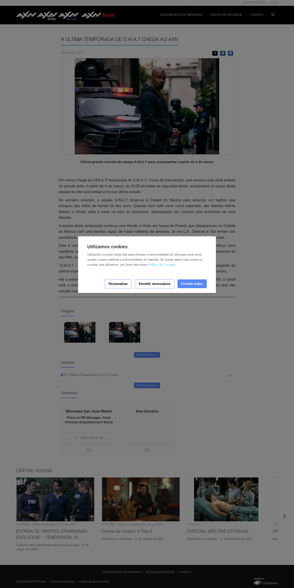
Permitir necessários (154, 284)
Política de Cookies (161, 264)
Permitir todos (192, 284)
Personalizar (118, 284)
